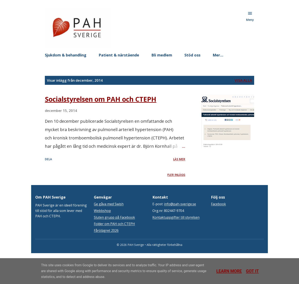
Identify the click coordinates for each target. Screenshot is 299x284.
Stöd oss (192, 55)
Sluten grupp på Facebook (114, 217)
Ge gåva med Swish (109, 204)
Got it (252, 271)
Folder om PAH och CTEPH (114, 223)
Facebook (218, 204)
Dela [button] (48, 159)
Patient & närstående (119, 55)
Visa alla (243, 80)
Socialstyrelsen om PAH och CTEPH (100, 99)
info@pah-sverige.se (180, 204)
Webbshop (102, 210)
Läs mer (179, 159)
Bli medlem (161, 55)
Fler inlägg (176, 175)
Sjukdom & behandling (65, 55)
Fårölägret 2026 (106, 230)
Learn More (229, 271)
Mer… (218, 55)
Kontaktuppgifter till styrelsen (176, 217)
